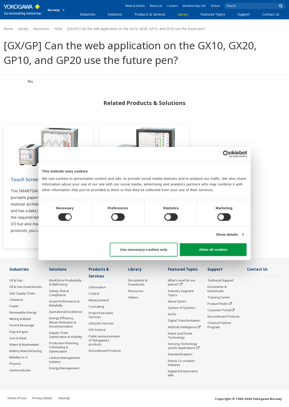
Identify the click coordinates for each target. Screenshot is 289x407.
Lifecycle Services (101, 323)
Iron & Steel (17, 338)
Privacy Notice (42, 398)
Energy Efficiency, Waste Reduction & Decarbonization (62, 322)
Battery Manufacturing (25, 351)
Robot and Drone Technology (180, 335)
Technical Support (220, 280)
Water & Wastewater (24, 344)
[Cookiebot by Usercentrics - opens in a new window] (226, 153)
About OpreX (177, 301)
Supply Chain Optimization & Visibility (65, 335)
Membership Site (194, 6)
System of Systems (181, 308)
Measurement (99, 300)
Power (14, 306)
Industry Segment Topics (181, 293)
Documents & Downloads (137, 282)
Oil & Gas (16, 280)
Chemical (16, 300)
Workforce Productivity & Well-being (65, 282)
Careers (172, 6)
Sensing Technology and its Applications (182, 346)
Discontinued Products (105, 350)
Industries (87, 14)
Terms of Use (16, 398)
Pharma (15, 363)
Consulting (96, 306)
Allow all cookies (213, 250)
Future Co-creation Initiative (181, 363)
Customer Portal (219, 310)
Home (8, 28)
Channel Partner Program (219, 325)
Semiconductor (20, 370)
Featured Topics (212, 14)
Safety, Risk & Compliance (59, 293)
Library (183, 14)
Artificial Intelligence (182, 327)
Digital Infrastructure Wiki (183, 373)
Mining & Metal (20, 319)
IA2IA (172, 314)
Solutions (115, 14)
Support (244, 14)
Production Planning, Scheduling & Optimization (64, 347)
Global (215, 6)
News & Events (135, 6)
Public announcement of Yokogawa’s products (104, 340)
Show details (227, 234)
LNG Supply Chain (22, 293)
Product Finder (217, 304)
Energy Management (64, 368)
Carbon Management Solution (64, 360)
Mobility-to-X (18, 357)
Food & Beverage (21, 325)
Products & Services (150, 14)
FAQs (58, 28)
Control (94, 293)
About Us (156, 6)
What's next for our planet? (181, 282)
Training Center (218, 297)
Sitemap (64, 398)
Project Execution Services (101, 315)
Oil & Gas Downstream (25, 287)
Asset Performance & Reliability (64, 303)
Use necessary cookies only (143, 250)
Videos (133, 297)
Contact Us (270, 14)
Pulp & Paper (18, 332)
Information (97, 287)
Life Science (97, 329)
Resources (41, 28)
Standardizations (180, 354)
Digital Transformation (184, 320)
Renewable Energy (23, 312)
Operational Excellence (65, 312)
